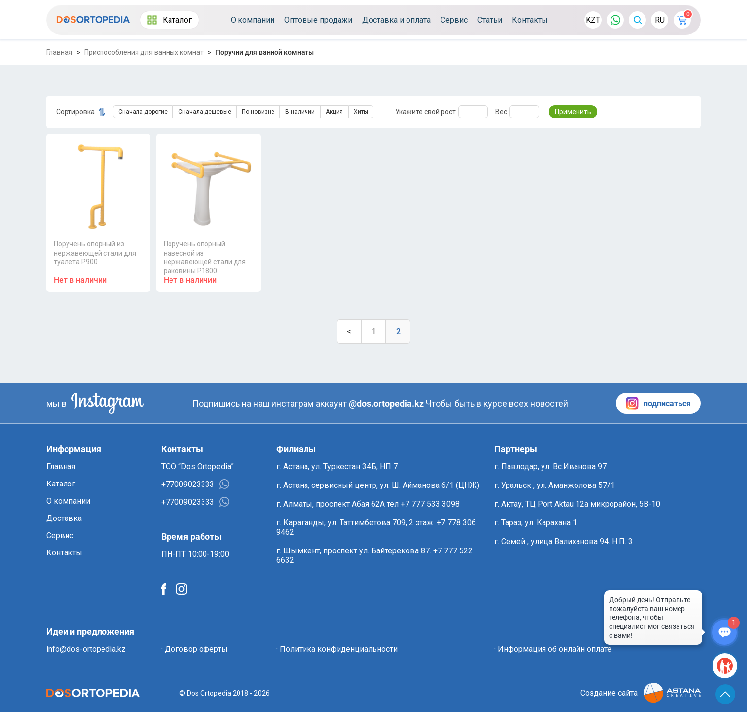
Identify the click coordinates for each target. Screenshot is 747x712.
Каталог (169, 20)
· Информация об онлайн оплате (552, 649)
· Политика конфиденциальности (337, 649)
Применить (573, 112)
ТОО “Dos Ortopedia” (197, 466)
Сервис (454, 20)
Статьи (489, 20)
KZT (593, 20)
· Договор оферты (194, 649)
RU (660, 20)
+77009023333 (195, 484)
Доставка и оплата (396, 20)
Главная (59, 52)
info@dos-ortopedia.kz (86, 649)
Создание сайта (640, 693)
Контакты (530, 20)
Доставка (64, 518)
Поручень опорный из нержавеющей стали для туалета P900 (95, 252)
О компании (252, 20)
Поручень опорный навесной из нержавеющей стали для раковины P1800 (205, 257)
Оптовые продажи (318, 20)
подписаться (658, 403)
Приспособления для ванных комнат (144, 52)
